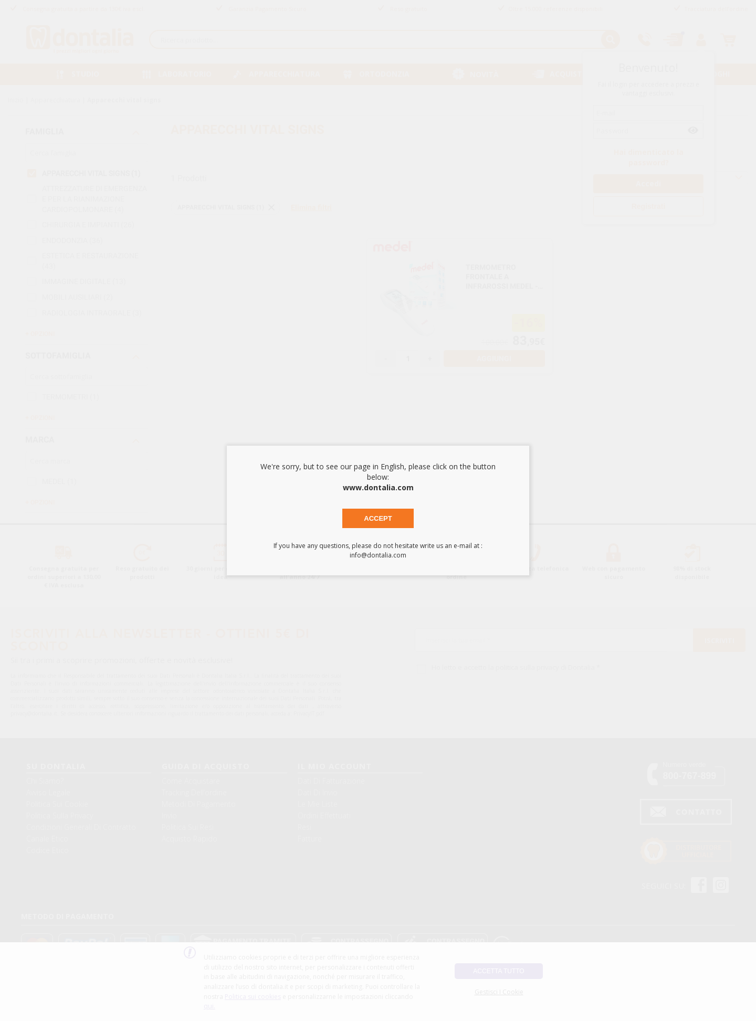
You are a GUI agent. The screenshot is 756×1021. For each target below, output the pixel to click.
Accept (378, 518)
